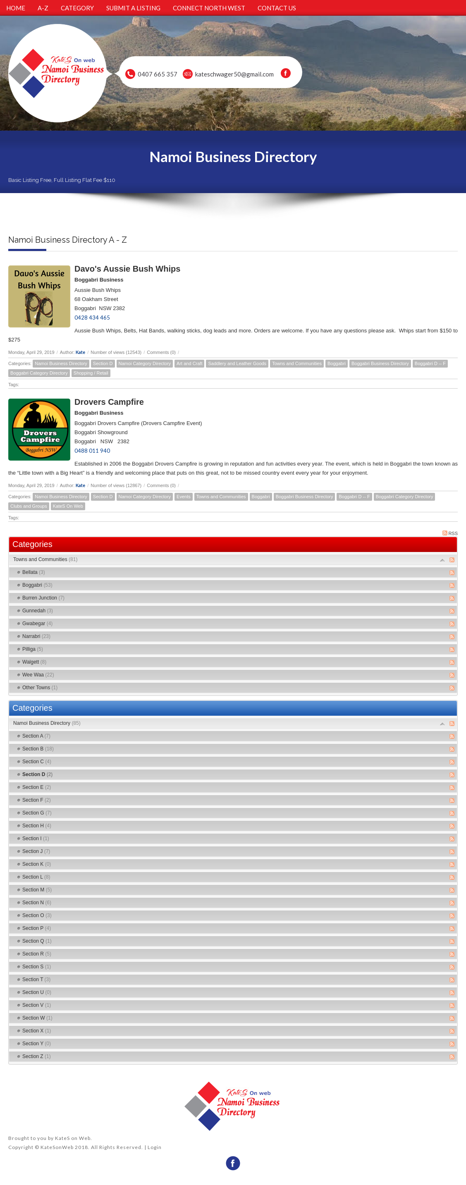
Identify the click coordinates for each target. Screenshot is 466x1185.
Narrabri (36, 636)
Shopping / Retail (91, 372)
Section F (36, 800)
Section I (35, 838)
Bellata (33, 572)
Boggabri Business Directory (380, 363)
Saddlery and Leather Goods (237, 363)
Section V (36, 1005)
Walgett (34, 662)
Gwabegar (37, 623)
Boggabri (336, 363)
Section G (37, 813)
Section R (36, 954)
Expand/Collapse (442, 560)
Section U (36, 992)
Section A (36, 736)
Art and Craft (189, 363)
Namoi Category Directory (145, 363)
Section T (36, 979)
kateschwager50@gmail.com (234, 74)
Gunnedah (37, 611)
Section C (36, 762)
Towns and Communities (297, 363)
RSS (450, 533)
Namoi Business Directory (61, 363)
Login (155, 1147)
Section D (103, 363)
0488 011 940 (92, 450)
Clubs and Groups (28, 506)
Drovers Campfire (109, 401)
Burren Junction (43, 598)
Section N (36, 902)
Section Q (37, 941)
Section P (36, 928)
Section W (37, 1018)
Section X (36, 1031)
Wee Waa (38, 675)
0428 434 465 (92, 317)
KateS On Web (68, 506)
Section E (36, 787)
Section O (37, 915)
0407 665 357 (157, 74)
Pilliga (32, 649)
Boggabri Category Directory (39, 372)
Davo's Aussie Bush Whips (127, 268)
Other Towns (39, 687)
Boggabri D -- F (430, 363)
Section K (36, 864)
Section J (36, 851)
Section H (36, 826)
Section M (37, 890)
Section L (36, 877)
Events (184, 496)
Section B (38, 749)
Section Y (36, 1043)
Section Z (36, 1056)
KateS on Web (73, 1138)
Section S (36, 967)
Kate (80, 352)
